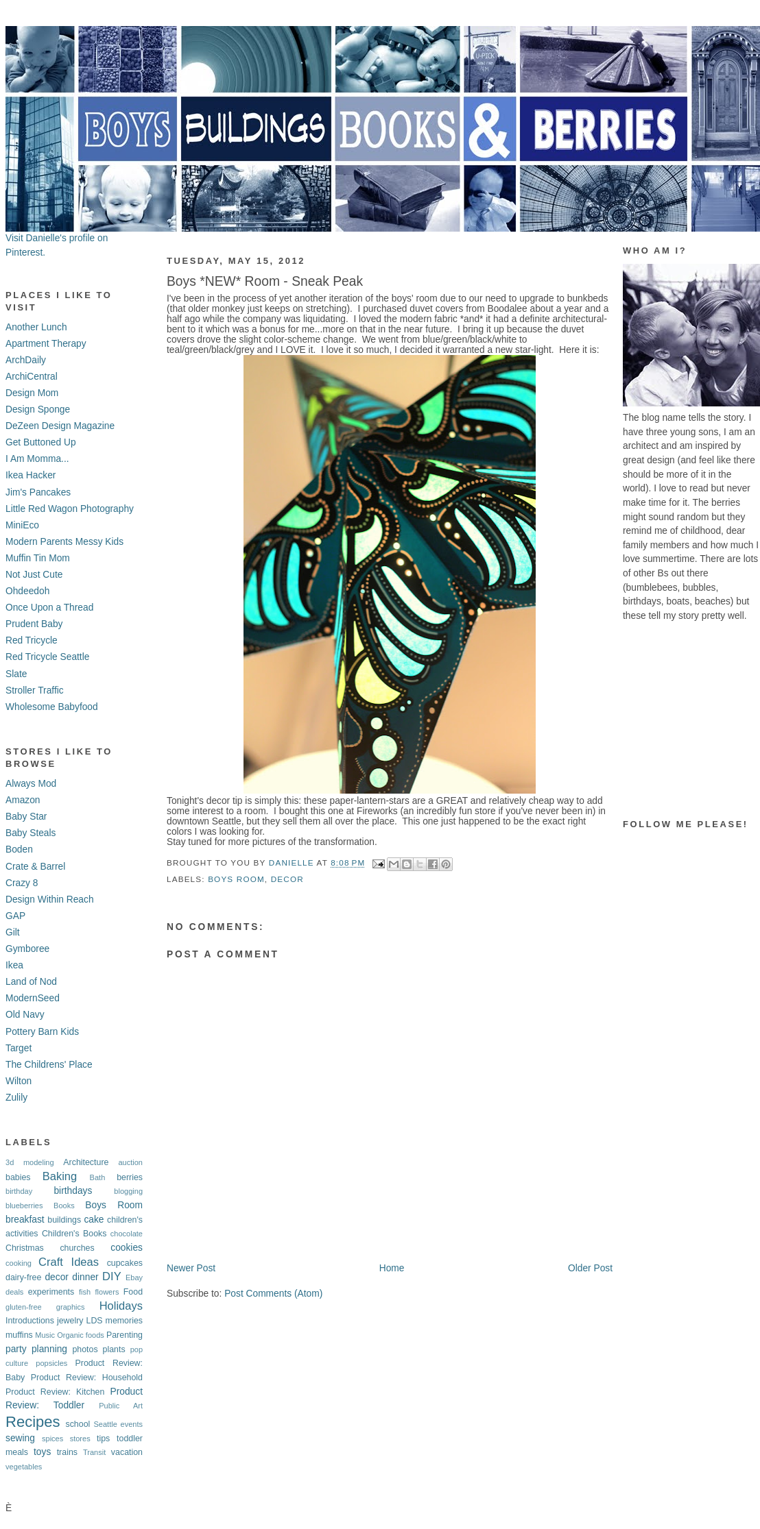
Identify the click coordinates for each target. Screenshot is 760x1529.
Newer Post (191, 1268)
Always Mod (30, 784)
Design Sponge (37, 409)
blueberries (24, 1205)
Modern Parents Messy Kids (64, 542)
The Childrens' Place (49, 1065)
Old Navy (25, 1015)
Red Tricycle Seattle (47, 657)
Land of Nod (31, 982)
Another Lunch (36, 327)
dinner (85, 1277)
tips (103, 1438)
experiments (51, 1292)
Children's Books (74, 1233)
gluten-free (23, 1307)
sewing (20, 1438)
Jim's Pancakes (38, 492)
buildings (64, 1220)
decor (56, 1277)
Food (133, 1292)
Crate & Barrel (35, 866)
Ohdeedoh (27, 591)
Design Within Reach (49, 899)
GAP (15, 916)
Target (18, 1048)
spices (52, 1438)
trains (67, 1452)
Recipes (32, 1421)
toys (42, 1452)
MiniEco (22, 525)
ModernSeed (32, 998)
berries (130, 1177)
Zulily (16, 1097)
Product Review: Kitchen (54, 1392)
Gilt (12, 932)
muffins (19, 1335)
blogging (128, 1191)
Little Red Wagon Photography (69, 509)
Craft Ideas (68, 1262)
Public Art (121, 1406)
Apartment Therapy (45, 344)
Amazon (22, 800)
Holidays (121, 1305)
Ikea (14, 965)
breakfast (25, 1219)
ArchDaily (25, 360)
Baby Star (26, 816)
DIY (111, 1276)
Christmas (24, 1248)
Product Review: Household (87, 1377)
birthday (18, 1191)
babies (18, 1177)
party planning (36, 1349)
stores (80, 1438)
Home (392, 1268)
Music (45, 1335)
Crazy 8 (21, 883)
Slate (16, 674)
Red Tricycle (31, 640)
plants (114, 1349)
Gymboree (27, 949)
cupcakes (125, 1263)
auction (130, 1162)
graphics (70, 1307)
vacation (127, 1452)
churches (77, 1248)
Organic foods (80, 1335)
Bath (98, 1177)
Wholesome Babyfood (51, 707)
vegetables (23, 1467)
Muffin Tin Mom (37, 558)
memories (124, 1320)
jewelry (70, 1320)
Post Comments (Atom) (273, 1293)
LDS (94, 1320)
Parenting (124, 1335)
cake (94, 1219)
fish (85, 1292)
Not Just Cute (33, 575)
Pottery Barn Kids (42, 1032)
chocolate (126, 1234)
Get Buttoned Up (40, 442)
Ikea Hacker (30, 475)
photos (84, 1349)
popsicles (51, 1363)
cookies (126, 1248)
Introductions (29, 1320)
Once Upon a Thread (49, 607)
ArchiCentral (31, 376)
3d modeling (29, 1162)
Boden (19, 849)
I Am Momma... (37, 459)
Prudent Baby (33, 624)
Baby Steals (30, 833)
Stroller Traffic (34, 690)
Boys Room (114, 1205)
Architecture (85, 1162)
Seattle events (118, 1424)
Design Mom (31, 393)
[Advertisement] (691, 721)
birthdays (73, 1191)
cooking (18, 1263)
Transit (94, 1452)
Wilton (18, 1081)
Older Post (590, 1268)
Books (64, 1205)
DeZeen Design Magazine (60, 426)
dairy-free (23, 1277)
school (77, 1424)
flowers (107, 1292)
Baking (60, 1176)
